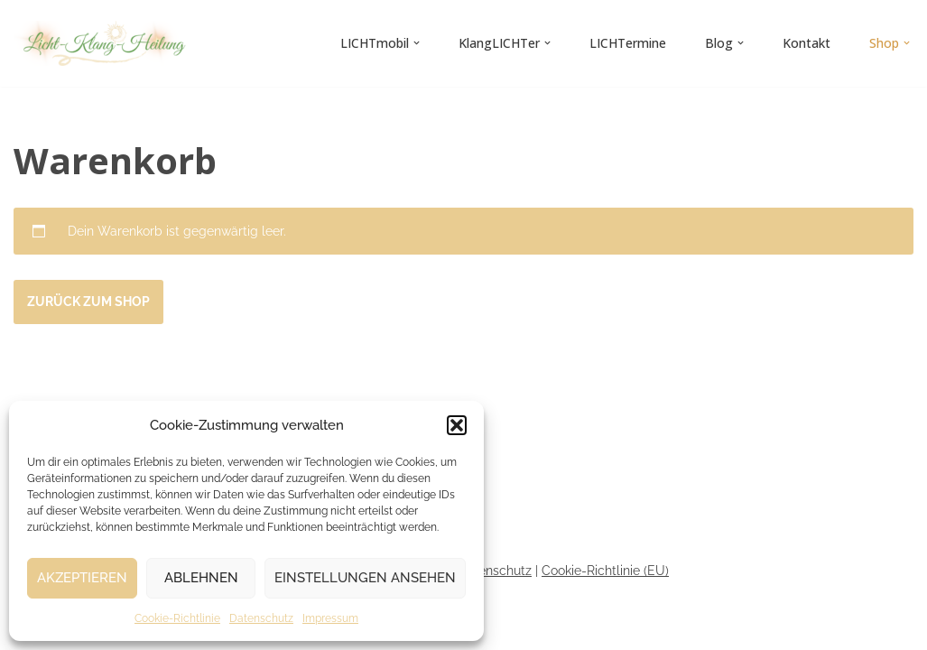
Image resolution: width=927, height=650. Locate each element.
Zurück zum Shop (88, 301)
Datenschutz (261, 618)
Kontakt (806, 42)
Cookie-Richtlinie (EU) (605, 570)
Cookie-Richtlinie (177, 618)
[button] (457, 425)
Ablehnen (201, 578)
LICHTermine (627, 42)
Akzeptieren (82, 578)
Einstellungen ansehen (365, 578)
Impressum (330, 618)
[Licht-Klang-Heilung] (104, 43)
